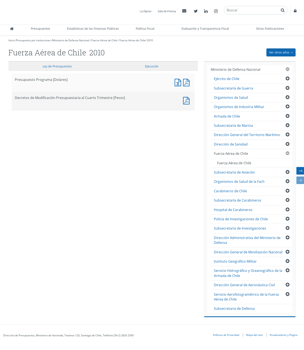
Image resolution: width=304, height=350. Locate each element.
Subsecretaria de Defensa (234, 308)
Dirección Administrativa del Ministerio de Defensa (247, 240)
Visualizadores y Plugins (284, 335)
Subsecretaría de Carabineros (237, 200)
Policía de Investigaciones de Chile (241, 219)
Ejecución (152, 66)
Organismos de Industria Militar (239, 106)
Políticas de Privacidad (226, 335)
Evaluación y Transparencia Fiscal (205, 29)
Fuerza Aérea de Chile (104, 40)
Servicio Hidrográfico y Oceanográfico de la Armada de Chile (248, 273)
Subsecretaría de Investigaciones (240, 228)
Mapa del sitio (254, 335)
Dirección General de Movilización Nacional (248, 252)
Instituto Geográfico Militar (235, 261)
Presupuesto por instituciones (33, 40)
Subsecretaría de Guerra (233, 88)
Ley (57, 66)
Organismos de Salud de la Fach (239, 181)
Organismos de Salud (231, 97)
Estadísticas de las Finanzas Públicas (93, 29)
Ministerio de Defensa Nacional (70, 40)
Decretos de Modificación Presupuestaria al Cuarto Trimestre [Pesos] (187, 100)
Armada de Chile (227, 116)
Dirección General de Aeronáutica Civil (244, 285)
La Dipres (145, 11)
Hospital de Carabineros (233, 209)
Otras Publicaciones (270, 29)
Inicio (11, 40)
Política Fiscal (145, 29)
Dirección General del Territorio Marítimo (247, 134)
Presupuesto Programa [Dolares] (179, 82)
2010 (150, 40)
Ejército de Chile (226, 78)
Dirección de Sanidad (231, 144)
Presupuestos (40, 29)
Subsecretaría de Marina (233, 125)
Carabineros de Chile (230, 191)
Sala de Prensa (167, 11)
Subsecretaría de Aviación (234, 172)
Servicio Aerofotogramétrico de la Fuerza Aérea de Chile (246, 297)
